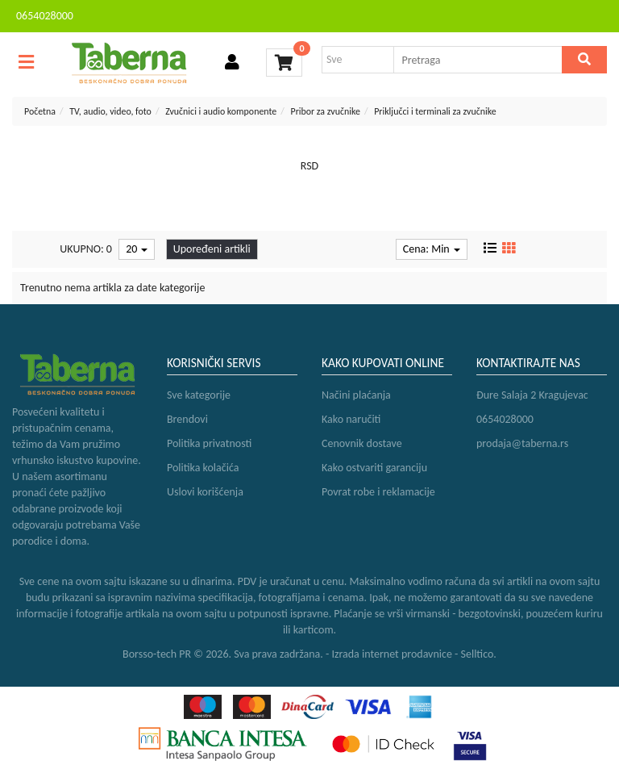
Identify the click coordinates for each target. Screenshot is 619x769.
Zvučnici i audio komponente (220, 111)
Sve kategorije (199, 395)
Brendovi (187, 419)
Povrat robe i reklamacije (378, 492)
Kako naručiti (351, 419)
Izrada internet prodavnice (391, 654)
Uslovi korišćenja (205, 492)
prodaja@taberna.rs (522, 443)
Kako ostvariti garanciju (374, 467)
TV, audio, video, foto (110, 111)
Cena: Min (431, 249)
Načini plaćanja (356, 395)
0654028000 (44, 16)
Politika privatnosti (209, 443)
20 (136, 249)
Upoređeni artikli (212, 249)
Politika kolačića (203, 467)
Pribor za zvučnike (324, 111)
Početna (40, 111)
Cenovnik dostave (362, 443)
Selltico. (478, 654)
